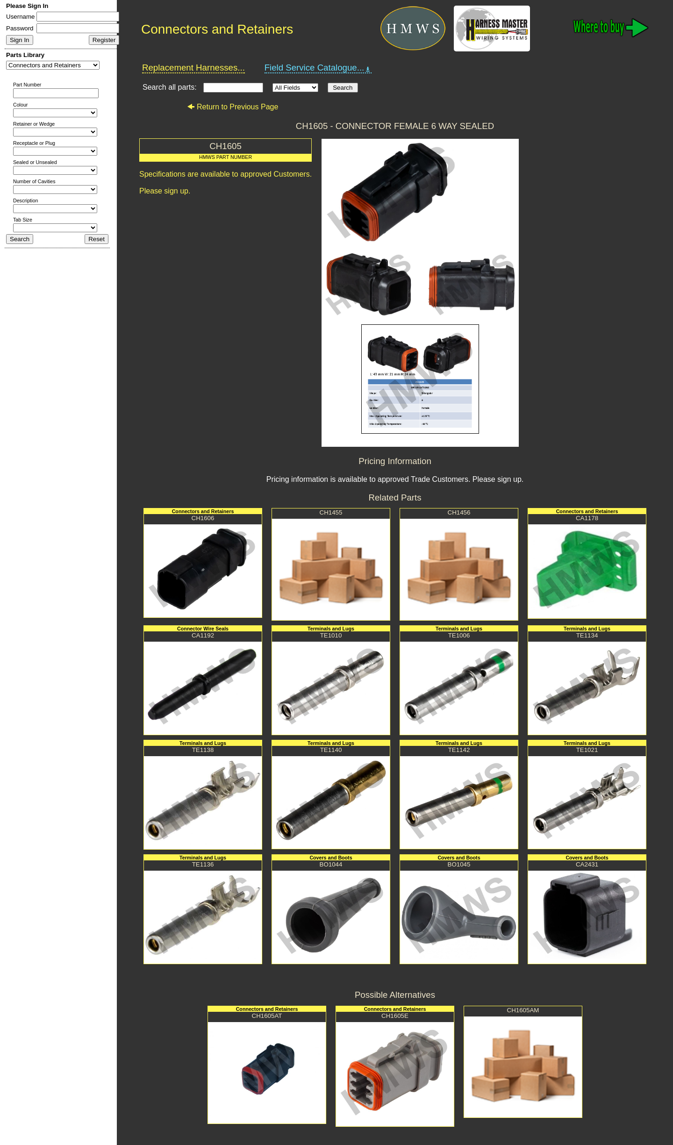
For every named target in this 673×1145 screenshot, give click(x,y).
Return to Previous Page (232, 107)
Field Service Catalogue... (318, 68)
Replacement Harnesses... (193, 67)
